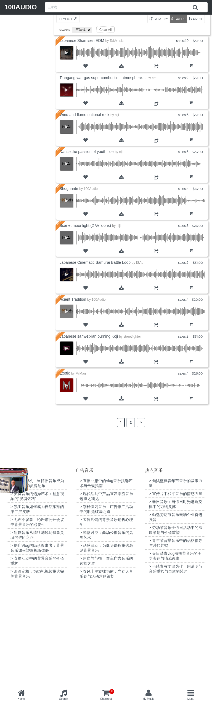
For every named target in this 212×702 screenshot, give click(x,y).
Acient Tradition (73, 299)
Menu (190, 698)
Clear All (105, 30)
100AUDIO (20, 7)
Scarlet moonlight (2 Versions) (85, 225)
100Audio (91, 189)
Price (198, 19)
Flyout (65, 19)
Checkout (107, 694)
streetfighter (132, 336)
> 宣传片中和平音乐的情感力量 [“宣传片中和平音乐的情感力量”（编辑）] (175, 594)
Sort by (161, 19)
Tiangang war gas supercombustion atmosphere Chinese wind (113, 78)
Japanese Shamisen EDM (82, 40)
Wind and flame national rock (85, 114)
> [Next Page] (141, 422)
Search (63, 698)
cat (154, 78)
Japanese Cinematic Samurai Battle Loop (95, 262)
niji (117, 115)
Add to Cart (191, 69)
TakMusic (116, 41)
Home (21, 698)
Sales (180, 19)
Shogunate (69, 188)
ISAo (139, 263)
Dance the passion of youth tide (87, 151)
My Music (148, 698)
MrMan (81, 373)
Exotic (65, 373)
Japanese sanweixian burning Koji (89, 336)
